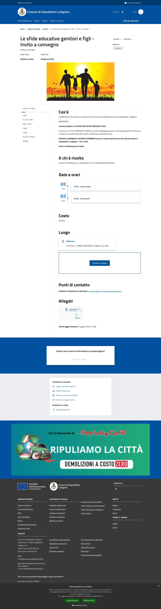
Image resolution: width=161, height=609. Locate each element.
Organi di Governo (24, 505)
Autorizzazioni (86, 513)
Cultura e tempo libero (57, 509)
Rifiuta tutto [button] (89, 600)
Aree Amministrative (25, 509)
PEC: (19, 576)
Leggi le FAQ (53, 547)
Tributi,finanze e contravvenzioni (93, 505)
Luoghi (115, 523)
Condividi (117, 39)
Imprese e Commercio (57, 513)
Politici (20, 520)
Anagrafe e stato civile (57, 505)
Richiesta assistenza (56, 551)
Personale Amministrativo (27, 524)
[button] (80, 605)
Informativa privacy (88, 547)
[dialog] (80, 596)
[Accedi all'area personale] (132, 2)
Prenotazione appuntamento (59, 539)
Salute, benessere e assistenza (92, 509)
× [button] (158, 586)
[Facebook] (122, 11)
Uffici (19, 513)
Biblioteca (70, 241)
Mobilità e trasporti (56, 520)
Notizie (115, 505)
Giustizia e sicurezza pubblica (91, 502)
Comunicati (117, 509)
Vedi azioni (128, 39)
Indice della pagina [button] (29, 108)
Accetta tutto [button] (72, 601)
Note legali (85, 551)
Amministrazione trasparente (91, 539)
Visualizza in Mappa (99, 263)
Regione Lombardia (25, 2)
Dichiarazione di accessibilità (91, 555)
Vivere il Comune (34, 29)
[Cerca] (140, 11)
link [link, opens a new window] (102, 596)
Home (22, 29)
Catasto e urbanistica (57, 517)
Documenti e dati (24, 528)
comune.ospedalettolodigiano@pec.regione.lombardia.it (42, 576)
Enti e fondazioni (24, 517)
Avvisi (115, 513)
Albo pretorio (85, 543)
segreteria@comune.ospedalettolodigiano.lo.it (105, 291)
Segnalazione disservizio (58, 543)
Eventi (45, 29)
